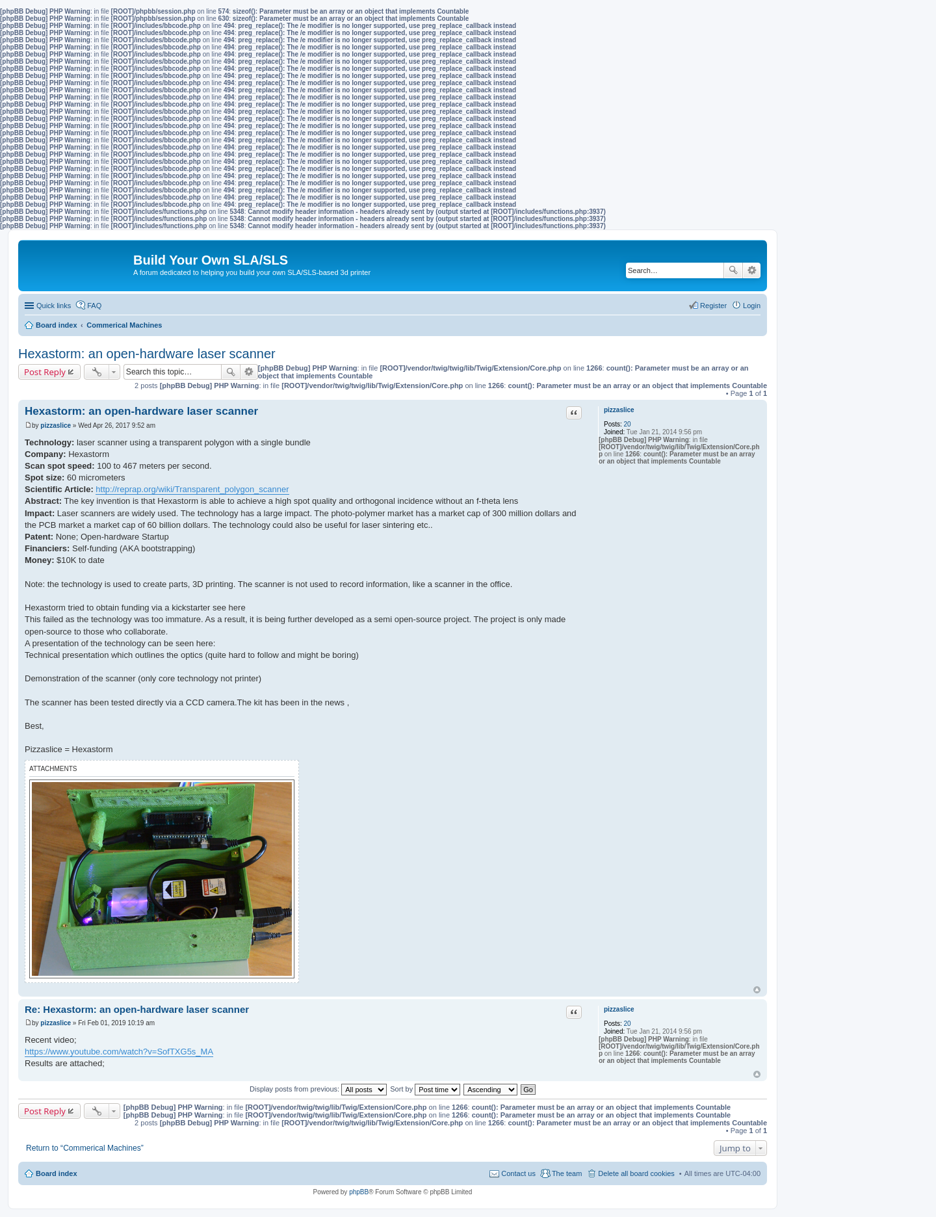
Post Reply (45, 372)
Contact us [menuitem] (518, 1173)
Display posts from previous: (318, 1089)
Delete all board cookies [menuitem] (636, 1173)
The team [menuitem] (567, 1173)
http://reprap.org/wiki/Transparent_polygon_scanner (192, 489)
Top (756, 989)
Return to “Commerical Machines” (85, 1148)
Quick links (53, 305)
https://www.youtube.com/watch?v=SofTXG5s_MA (119, 1051)
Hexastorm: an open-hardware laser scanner (147, 354)
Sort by (425, 1089)
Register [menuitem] (713, 305)
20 (627, 424)
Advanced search (751, 270)
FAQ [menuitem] (94, 305)
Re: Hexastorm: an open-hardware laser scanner (137, 1009)
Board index (56, 1173)
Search (733, 270)
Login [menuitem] (751, 305)
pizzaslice (619, 409)
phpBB (359, 1192)
